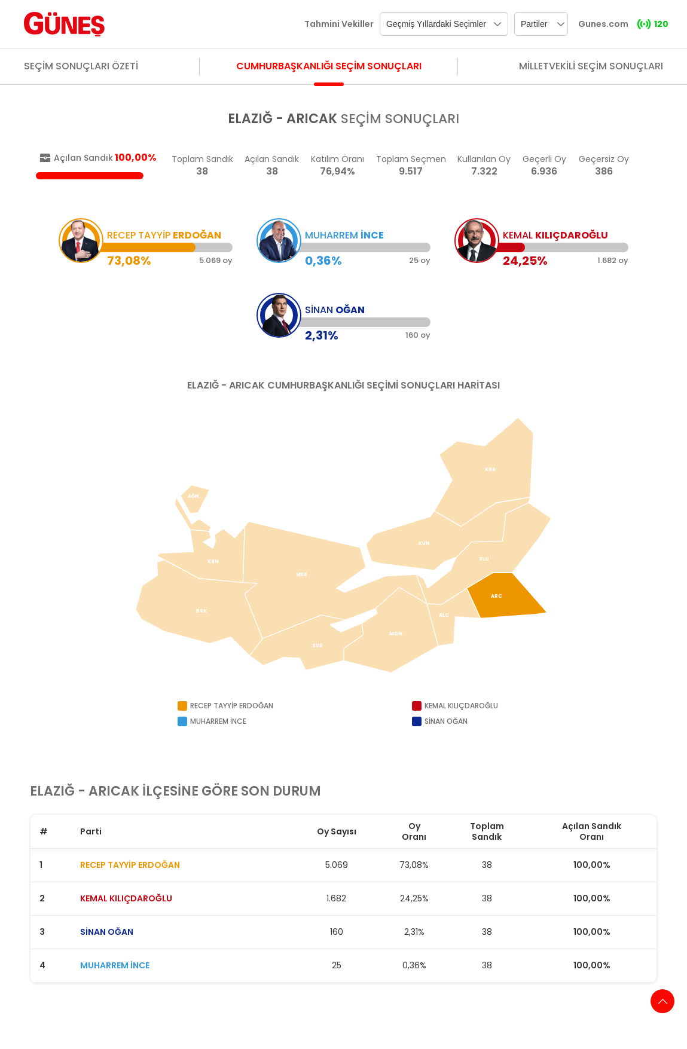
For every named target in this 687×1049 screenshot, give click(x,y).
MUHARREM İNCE (114, 965)
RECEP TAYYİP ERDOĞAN (130, 865)
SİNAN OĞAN (106, 932)
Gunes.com (603, 24)
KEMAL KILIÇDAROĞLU (126, 898)
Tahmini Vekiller (339, 24)
